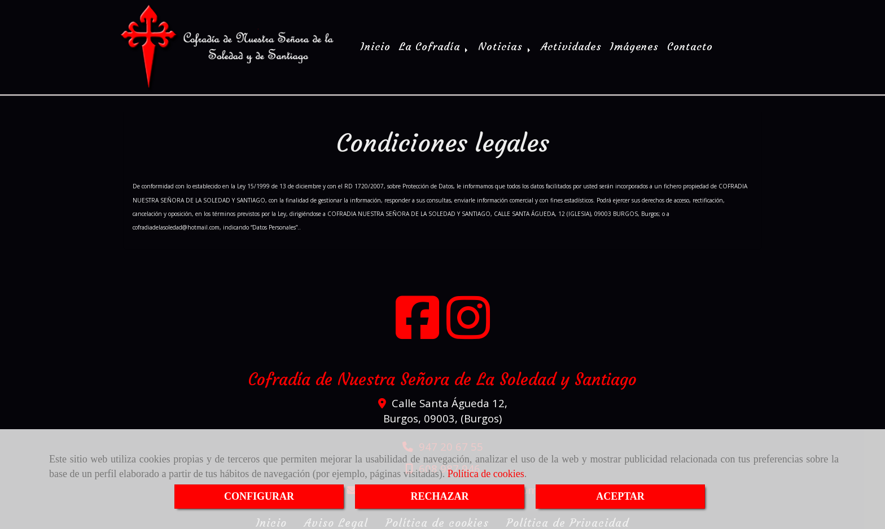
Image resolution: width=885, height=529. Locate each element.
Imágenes (634, 45)
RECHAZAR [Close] (439, 496)
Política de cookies (486, 473)
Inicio (376, 45)
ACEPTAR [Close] (620, 496)
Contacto (690, 45)
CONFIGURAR (259, 496)
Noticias (505, 45)
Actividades (571, 45)
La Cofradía (434, 45)
